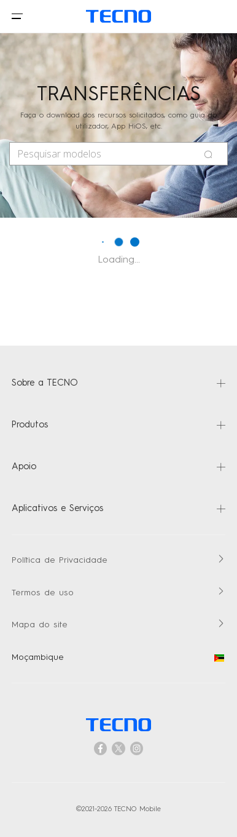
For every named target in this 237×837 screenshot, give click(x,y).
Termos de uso (43, 593)
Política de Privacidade (59, 561)
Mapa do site (40, 625)
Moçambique (118, 658)
